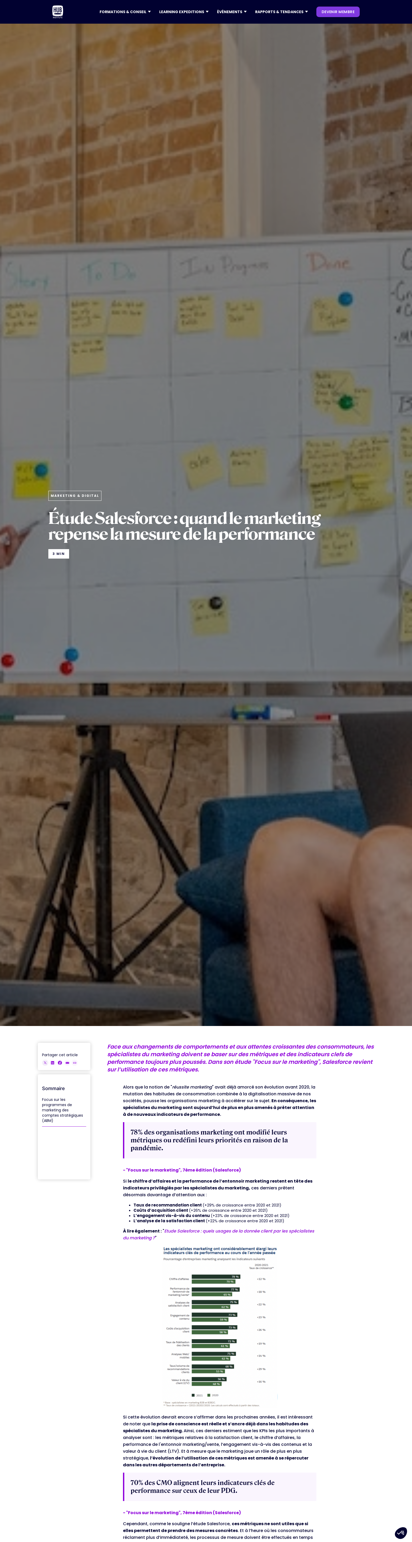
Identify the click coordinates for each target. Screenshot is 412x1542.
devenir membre (338, 11)
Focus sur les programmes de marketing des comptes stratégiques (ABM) (62, 1110)
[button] (125, 11)
